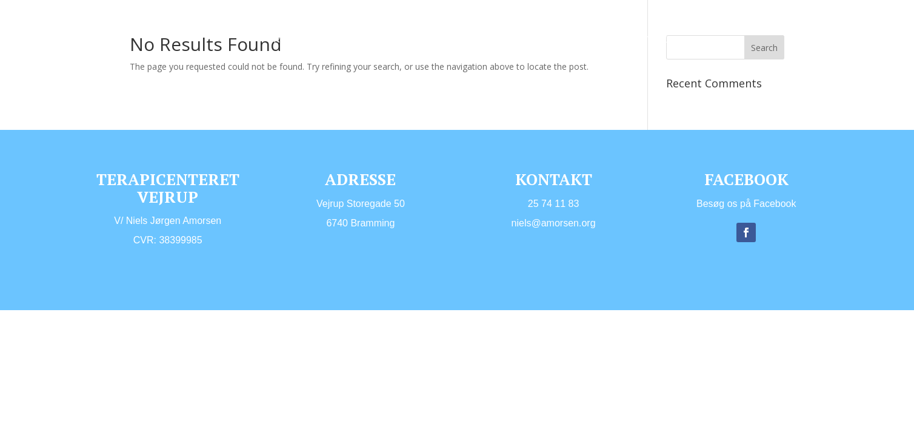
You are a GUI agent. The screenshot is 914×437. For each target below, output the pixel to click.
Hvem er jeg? (348, 39)
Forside (281, 39)
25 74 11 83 (553, 203)
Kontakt (377, 58)
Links (329, 58)
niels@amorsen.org (554, 223)
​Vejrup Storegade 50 (360, 203)
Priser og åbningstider (612, 39)
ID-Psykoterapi (500, 39)
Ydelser (416, 39)
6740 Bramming (360, 223)
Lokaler (282, 58)
